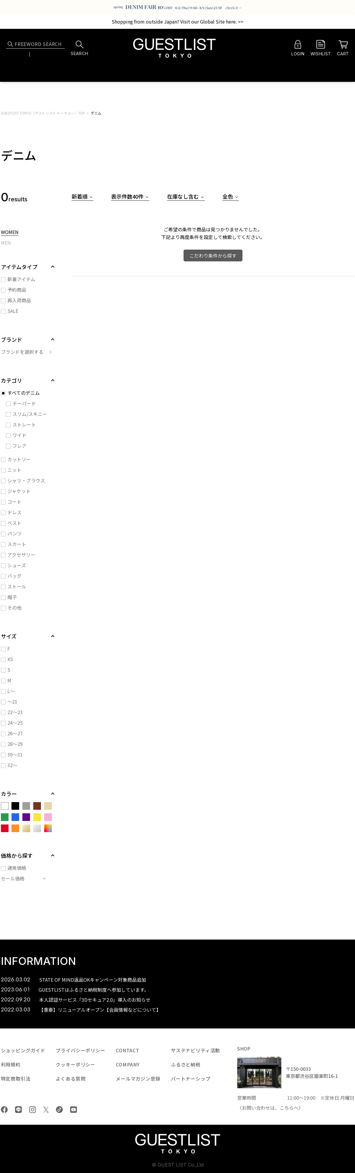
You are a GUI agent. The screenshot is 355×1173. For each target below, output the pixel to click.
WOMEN (10, 232)
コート (14, 501)
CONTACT (127, 1050)
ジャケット (19, 491)
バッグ (14, 575)
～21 (12, 701)
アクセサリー (21, 554)
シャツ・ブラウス (26, 480)
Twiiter (46, 1110)
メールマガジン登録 (138, 1078)
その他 (14, 607)
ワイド (19, 435)
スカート (16, 543)
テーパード (24, 403)
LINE (18, 1109)
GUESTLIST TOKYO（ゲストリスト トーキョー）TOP (43, 112)
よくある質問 (70, 1078)
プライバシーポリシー (80, 1050)
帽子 (12, 596)
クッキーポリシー (75, 1064)
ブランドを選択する (22, 351)
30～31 (15, 754)
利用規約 (11, 1064)
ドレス (14, 512)
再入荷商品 (19, 300)
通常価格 (16, 867)
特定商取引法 (16, 1078)
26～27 (15, 733)
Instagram (32, 1109)
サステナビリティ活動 (195, 1050)
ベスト (14, 522)
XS (10, 659)
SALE (12, 310)
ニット (14, 469)
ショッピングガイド (23, 1050)
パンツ (14, 533)
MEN (6, 243)
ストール (16, 586)
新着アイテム (21, 279)
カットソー (19, 459)
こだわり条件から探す (213, 255)
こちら (287, 1107)
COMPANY (128, 1064)
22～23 (15, 712)
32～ (12, 765)
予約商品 (16, 289)
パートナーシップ (191, 1078)
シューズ (16, 565)
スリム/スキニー (29, 413)
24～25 (15, 722)
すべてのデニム (23, 392)
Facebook (4, 1109)
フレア (19, 445)
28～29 (15, 743)
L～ (11, 690)
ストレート (24, 424)
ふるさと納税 (186, 1064)
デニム (96, 112)
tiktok (59, 1109)
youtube (73, 1109)
